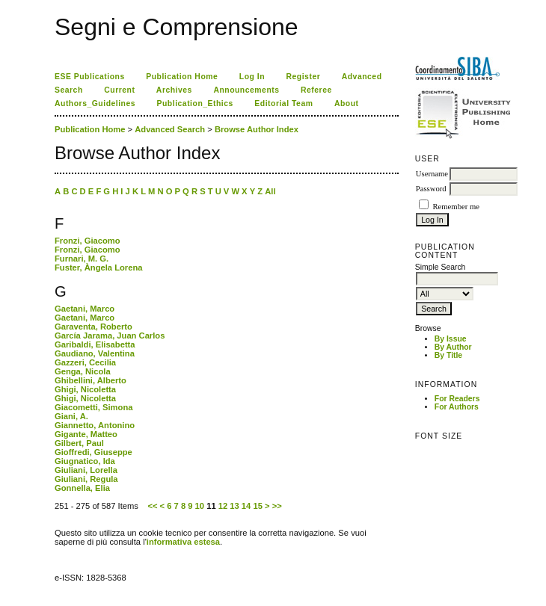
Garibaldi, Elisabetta (95, 344)
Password (431, 189)
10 (199, 505)
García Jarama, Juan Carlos (110, 335)
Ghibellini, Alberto (90, 380)
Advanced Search (170, 129)
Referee (316, 90)
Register (303, 76)
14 (246, 505)
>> (277, 505)
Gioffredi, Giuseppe (93, 452)
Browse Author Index (256, 129)
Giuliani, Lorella (86, 470)
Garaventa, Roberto (93, 326)
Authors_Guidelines (95, 103)
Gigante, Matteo (86, 434)
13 (234, 505)
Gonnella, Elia (82, 487)
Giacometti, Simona (93, 407)
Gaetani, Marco (84, 308)
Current (119, 90)
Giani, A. (71, 416)
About (346, 103)
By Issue (451, 339)
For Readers (457, 399)
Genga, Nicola (83, 371)
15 (257, 505)
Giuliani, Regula (86, 478)
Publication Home (182, 76)
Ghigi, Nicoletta (85, 389)
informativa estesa (183, 541)
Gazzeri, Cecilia (85, 362)
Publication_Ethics (195, 103)
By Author (453, 347)
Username (432, 174)
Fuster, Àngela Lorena (99, 267)
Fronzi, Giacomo (87, 240)
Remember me (455, 206)
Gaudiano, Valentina (95, 353)
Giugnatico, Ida (85, 461)
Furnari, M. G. (81, 258)
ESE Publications (90, 76)
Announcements (246, 90)
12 (222, 505)
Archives (174, 90)
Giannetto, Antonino (95, 425)
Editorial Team (283, 103)
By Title (448, 355)
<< (152, 505)
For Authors (457, 407)
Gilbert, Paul (79, 443)
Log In (252, 76)
